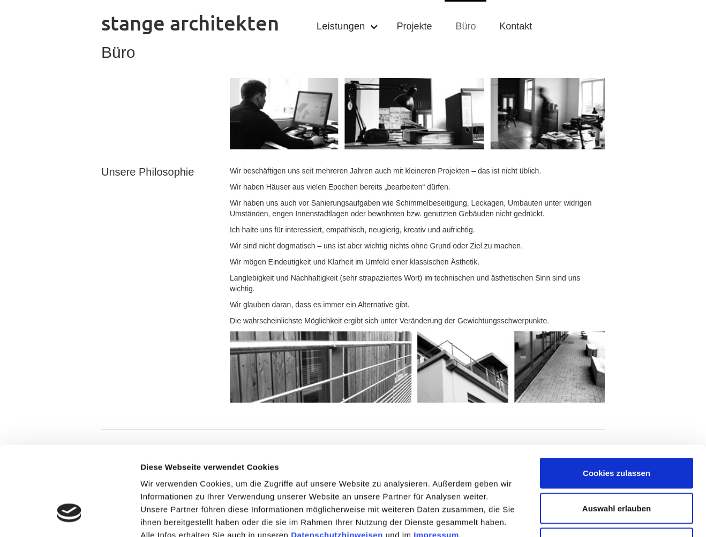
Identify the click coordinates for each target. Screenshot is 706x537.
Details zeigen (570, 515)
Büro (465, 26)
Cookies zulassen (616, 396)
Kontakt (515, 26)
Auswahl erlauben (616, 431)
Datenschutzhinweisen (337, 458)
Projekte (414, 26)
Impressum (436, 458)
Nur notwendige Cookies (616, 466)
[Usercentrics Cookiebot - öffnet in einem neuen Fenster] (69, 516)
